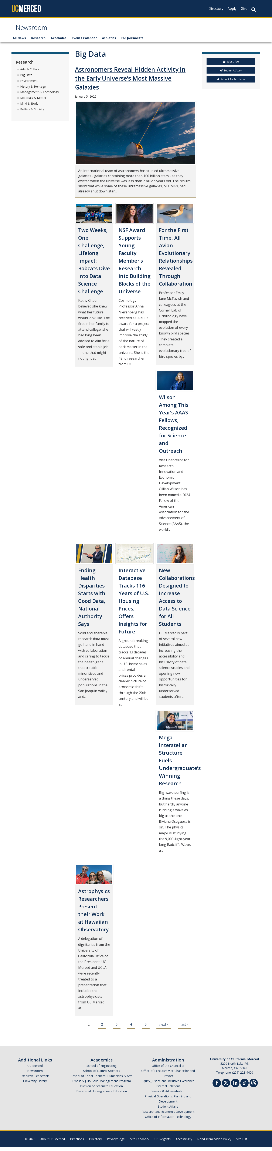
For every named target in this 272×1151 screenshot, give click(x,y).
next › (163, 1028)
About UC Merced (52, 1143)
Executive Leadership (35, 1080)
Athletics (109, 42)
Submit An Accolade (231, 83)
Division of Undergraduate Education (101, 1095)
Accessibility (184, 1143)
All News (19, 42)
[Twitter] (226, 1086)
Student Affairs (168, 1110)
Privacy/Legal (116, 1143)
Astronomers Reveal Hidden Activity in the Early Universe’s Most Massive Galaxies (130, 82)
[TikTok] (244, 1086)
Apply (232, 8)
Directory (215, 8)
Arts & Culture (30, 73)
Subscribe (231, 65)
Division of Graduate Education (101, 1090)
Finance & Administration (168, 1095)
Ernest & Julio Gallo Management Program (101, 1085)
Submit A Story (231, 74)
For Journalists (132, 42)
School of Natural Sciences (101, 1075)
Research (38, 42)
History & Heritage (33, 90)
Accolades (59, 42)
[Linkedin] (235, 1087)
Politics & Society (32, 113)
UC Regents (162, 1143)
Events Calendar (84, 42)
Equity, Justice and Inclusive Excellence (168, 1085)
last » (184, 1028)
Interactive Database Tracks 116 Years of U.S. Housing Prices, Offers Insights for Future (134, 605)
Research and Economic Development (168, 1115)
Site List (241, 1143)
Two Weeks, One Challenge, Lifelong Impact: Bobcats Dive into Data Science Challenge (94, 264)
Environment (29, 85)
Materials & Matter (33, 102)
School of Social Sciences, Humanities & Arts (101, 1080)
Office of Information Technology (168, 1120)
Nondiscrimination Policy (214, 1143)
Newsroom (35, 30)
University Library (35, 1085)
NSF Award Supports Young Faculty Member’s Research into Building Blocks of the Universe (134, 264)
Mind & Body (29, 107)
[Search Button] (253, 9)
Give (244, 8)
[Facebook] (217, 1087)
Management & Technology (39, 96)
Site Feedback (139, 1143)
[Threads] (253, 1086)
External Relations (168, 1090)
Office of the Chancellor (168, 1069)
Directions (77, 1143)
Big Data (26, 79)
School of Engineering (101, 1069)
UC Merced (35, 1069)
